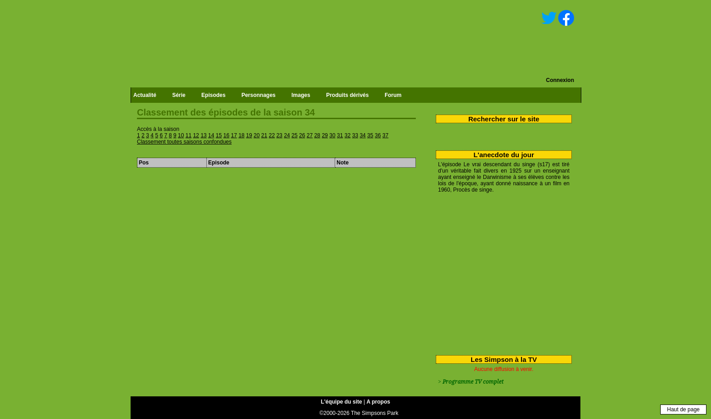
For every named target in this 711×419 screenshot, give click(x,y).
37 (385, 135)
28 (317, 135)
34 (362, 135)
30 (332, 135)
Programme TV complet (473, 382)
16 (226, 135)
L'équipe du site (341, 402)
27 (309, 135)
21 (264, 135)
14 (211, 135)
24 (287, 135)
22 (272, 135)
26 (302, 135)
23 (279, 135)
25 (294, 135)
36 (378, 135)
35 (370, 135)
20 (256, 135)
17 (234, 135)
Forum (393, 95)
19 (249, 135)
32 (348, 135)
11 (188, 135)
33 (355, 135)
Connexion (560, 80)
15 (219, 135)
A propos (378, 402)
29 (325, 135)
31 (340, 135)
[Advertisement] (500, 272)
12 (196, 135)
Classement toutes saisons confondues (184, 142)
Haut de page (683, 409)
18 (241, 135)
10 (181, 135)
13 (203, 135)
